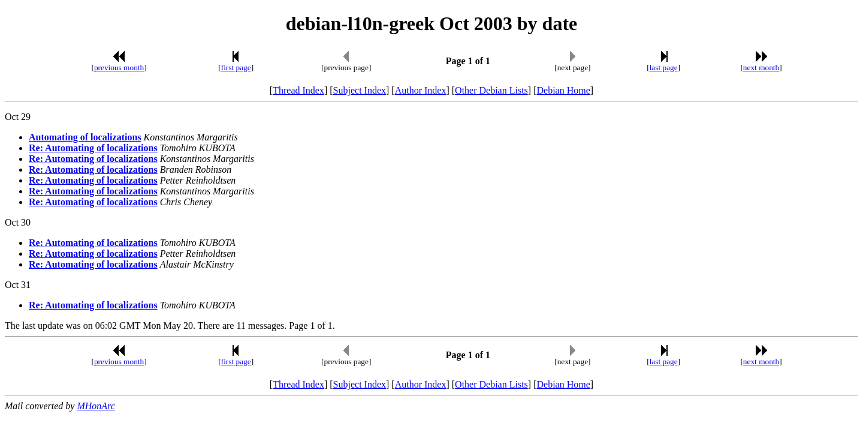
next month (761, 67)
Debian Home (563, 90)
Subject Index (359, 90)
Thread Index (298, 90)
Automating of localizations (85, 137)
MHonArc (95, 406)
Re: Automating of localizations (93, 148)
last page (664, 67)
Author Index (420, 90)
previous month (119, 67)
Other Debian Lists (491, 90)
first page (236, 67)
